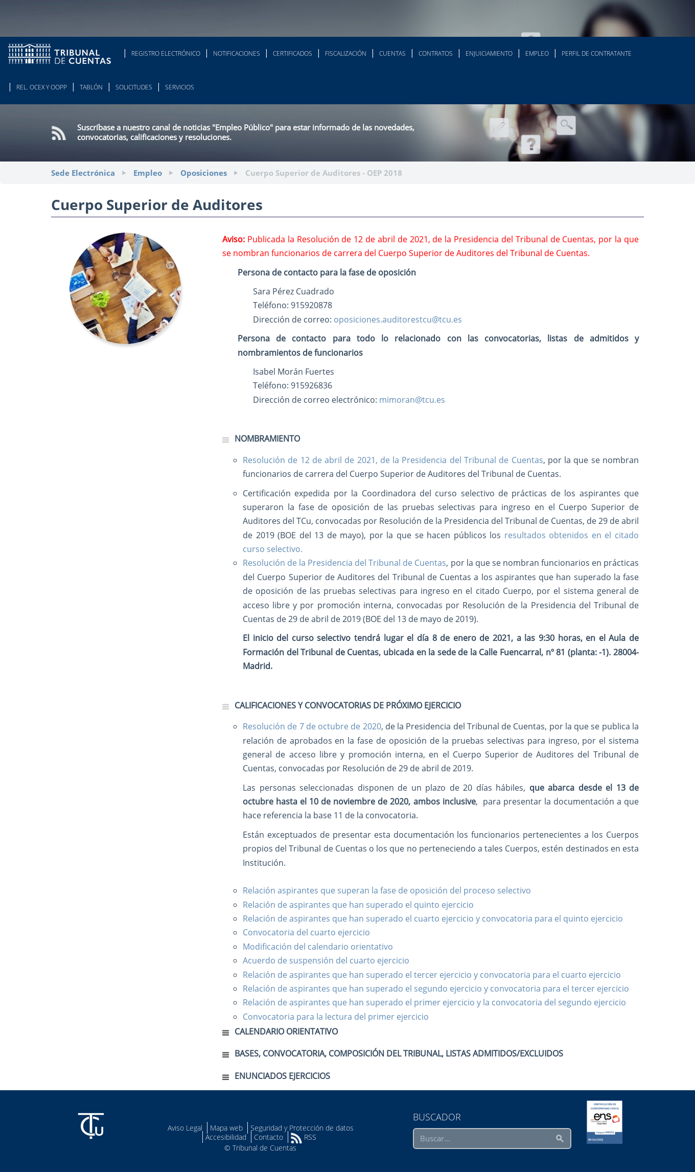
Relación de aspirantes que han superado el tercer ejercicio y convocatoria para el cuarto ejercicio (432, 974)
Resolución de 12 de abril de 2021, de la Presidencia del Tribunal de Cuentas (393, 460)
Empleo (537, 53)
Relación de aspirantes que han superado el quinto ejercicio (358, 904)
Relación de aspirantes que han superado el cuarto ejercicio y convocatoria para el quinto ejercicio (433, 918)
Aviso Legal (185, 1128)
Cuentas (392, 53)
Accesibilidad (225, 1137)
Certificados (292, 53)
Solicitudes (133, 87)
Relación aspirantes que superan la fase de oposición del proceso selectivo (387, 890)
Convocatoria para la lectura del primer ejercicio (336, 1016)
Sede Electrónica (83, 173)
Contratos (436, 53)
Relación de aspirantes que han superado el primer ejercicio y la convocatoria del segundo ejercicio (434, 1002)
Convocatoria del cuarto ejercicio (306, 932)
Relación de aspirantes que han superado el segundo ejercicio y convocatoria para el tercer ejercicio (436, 988)
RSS (303, 1137)
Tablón (91, 87)
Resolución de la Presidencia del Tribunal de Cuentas (344, 562)
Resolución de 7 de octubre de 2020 (312, 726)
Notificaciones (236, 53)
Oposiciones (203, 173)
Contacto (268, 1137)
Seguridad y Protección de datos (302, 1128)
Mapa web (226, 1128)
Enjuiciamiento (489, 53)
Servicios (179, 87)
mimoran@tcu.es (412, 399)
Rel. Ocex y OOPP (41, 87)
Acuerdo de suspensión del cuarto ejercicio (326, 960)
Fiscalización (345, 53)
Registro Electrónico (165, 53)
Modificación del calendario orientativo (318, 946)
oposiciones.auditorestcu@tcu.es (398, 319)
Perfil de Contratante (597, 53)
